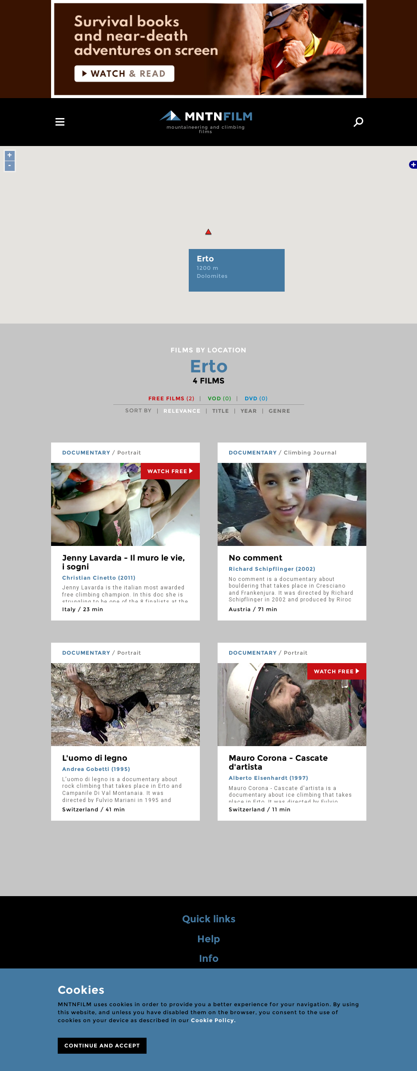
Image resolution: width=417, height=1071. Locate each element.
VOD (219, 398)
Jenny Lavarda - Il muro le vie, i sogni (123, 562)
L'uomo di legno (94, 758)
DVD (256, 398)
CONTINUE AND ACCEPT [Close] (102, 1045)
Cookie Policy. (213, 1020)
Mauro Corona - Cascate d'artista (278, 762)
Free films (171, 398)
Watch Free (170, 471)
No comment (255, 558)
